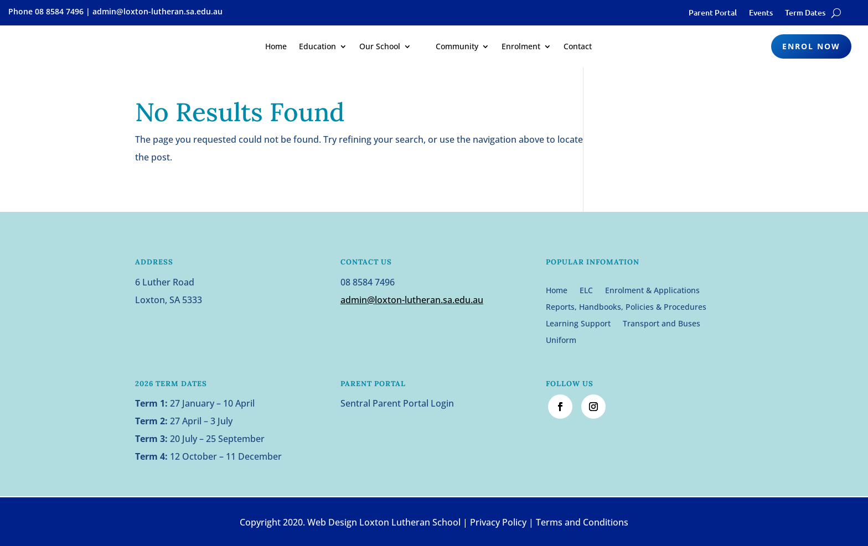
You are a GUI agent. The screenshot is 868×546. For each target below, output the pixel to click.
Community (457, 46)
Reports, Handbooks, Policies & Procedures (626, 307)
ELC (586, 291)
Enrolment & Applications (652, 291)
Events (761, 13)
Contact (578, 46)
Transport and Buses (661, 324)
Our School (379, 46)
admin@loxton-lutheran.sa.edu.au (411, 300)
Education (317, 46)
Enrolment (521, 46)
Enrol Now (811, 46)
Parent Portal (713, 13)
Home (276, 46)
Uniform (561, 340)
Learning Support (578, 324)
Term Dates (805, 13)
